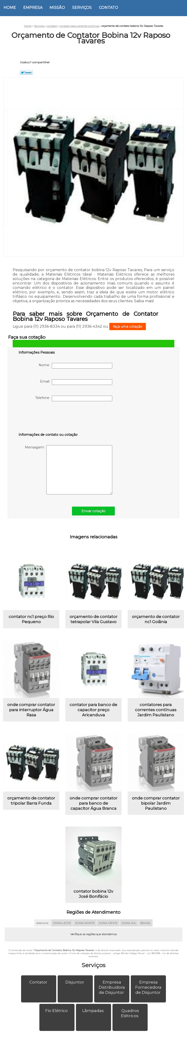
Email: (76, 382)
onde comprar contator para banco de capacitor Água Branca (93, 805)
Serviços (82, 7)
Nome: (75, 366)
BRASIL (145, 926)
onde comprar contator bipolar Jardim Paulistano (156, 805)
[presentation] (48, 418)
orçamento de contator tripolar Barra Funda (31, 803)
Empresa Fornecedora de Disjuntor (148, 990)
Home (10, 7)
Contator (38, 985)
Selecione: (42, 926)
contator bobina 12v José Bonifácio (93, 897)
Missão (57, 7)
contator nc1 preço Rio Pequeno (31, 620)
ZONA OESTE (108, 926)
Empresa (32, 7)
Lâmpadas (93, 1013)
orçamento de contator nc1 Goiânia (156, 620)
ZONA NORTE (85, 926)
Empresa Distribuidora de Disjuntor (112, 990)
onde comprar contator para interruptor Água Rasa (31, 711)
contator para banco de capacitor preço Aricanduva (93, 711)
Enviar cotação (93, 511)
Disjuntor (75, 985)
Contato (108, 7)
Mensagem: (68, 469)
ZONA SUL (129, 926)
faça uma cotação (127, 326)
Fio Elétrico (57, 1013)
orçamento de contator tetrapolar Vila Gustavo (93, 620)
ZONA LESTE (62, 926)
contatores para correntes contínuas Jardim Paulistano (155, 711)
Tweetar (26, 72)
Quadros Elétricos (130, 1016)
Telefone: (73, 398)
